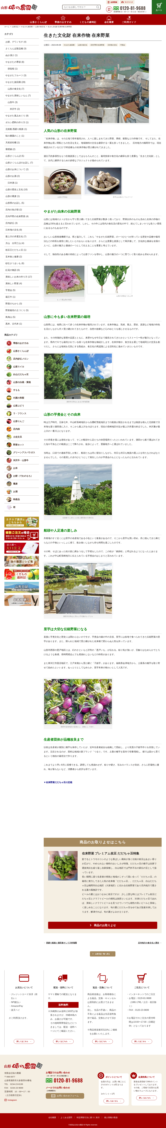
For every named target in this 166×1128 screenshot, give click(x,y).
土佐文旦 (17, 437)
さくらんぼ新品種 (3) (15, 48)
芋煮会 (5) (10, 290)
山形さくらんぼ (21, 351)
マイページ (129, 2)
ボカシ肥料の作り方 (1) (17, 122)
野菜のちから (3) (13, 303)
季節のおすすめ (21, 343)
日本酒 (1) (13, 183)
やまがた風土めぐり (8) (17, 116)
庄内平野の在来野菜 (99, 45)
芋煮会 (126, 45)
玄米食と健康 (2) (13, 256)
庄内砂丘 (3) (11, 223)
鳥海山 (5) (10, 317)
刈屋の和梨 (18, 398)
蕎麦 (15, 484)
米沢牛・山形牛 (21, 460)
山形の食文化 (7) (16, 89)
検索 (97, 7)
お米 (15, 468)
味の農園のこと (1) (14, 136)
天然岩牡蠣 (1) (12, 142)
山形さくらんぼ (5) (14, 156)
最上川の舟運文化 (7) (15, 236)
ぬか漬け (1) (11, 55)
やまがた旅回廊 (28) (15, 82)
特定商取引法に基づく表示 (88, 1117)
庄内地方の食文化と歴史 (148, 943)
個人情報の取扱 (111, 1117)
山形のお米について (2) (17, 169)
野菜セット (18, 445)
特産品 (16, 499)
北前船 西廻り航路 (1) (16, 129)
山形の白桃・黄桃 (22, 382)
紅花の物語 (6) (12, 270)
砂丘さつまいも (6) (14, 263)
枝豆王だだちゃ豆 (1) (15, 250)
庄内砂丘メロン (21, 359)
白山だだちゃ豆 (21, 374)
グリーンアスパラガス (24, 452)
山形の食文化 (84, 45)
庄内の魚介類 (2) (13, 209)
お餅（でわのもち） (23, 476)
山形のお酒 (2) (12, 176)
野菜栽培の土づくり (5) (17, 310)
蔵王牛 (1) (10, 297)
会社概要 (52, 1117)
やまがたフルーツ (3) (15, 75)
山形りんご (18, 421)
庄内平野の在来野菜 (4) (17, 216)
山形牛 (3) (13, 102)
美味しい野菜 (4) (13, 283)
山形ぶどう (18, 405)
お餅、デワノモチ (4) (15, 42)
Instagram (12, 1100)
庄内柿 (16, 429)
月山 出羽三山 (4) (14, 243)
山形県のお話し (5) (14, 203)
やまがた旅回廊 (69, 45)
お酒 (15, 491)
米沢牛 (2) (15, 109)
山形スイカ (18, 366)
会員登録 (113, 2)
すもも (16, 390)
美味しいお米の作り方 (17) (18, 277)
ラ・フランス (19, 413)
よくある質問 (66, 1117)
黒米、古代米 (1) (13, 324)
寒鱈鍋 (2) (10, 149)
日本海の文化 (116, 45)
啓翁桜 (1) (13, 69)
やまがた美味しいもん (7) (18, 95)
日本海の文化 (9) (13, 230)
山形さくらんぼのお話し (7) (19, 162)
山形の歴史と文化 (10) (16, 189)
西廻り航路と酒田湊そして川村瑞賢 (61, 943)
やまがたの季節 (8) (14, 62)
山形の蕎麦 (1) (12, 196)
